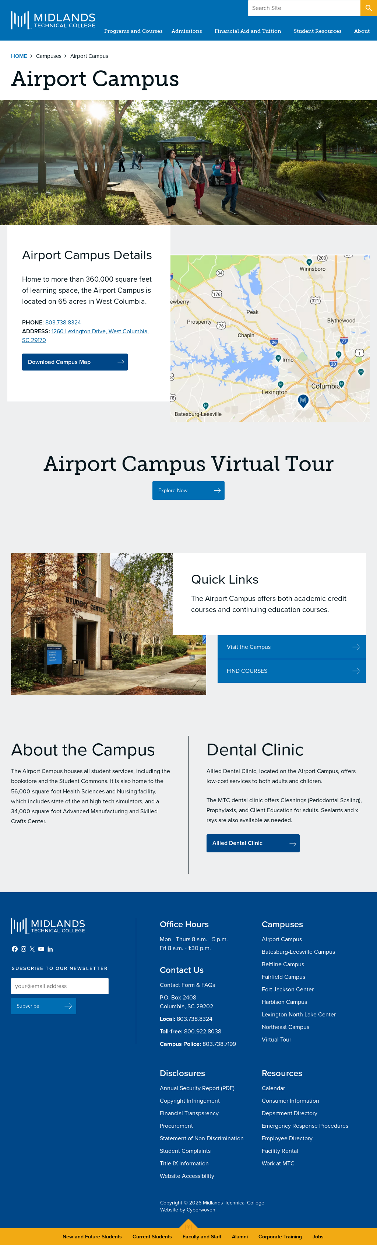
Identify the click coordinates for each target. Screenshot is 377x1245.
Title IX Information (184, 1163)
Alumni (240, 1237)
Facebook (15, 949)
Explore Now (172, 503)
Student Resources (318, 31)
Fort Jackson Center (288, 989)
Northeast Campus (285, 1027)
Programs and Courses (133, 31)
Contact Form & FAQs (187, 985)
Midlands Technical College (53, 20)
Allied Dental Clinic (237, 853)
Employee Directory (287, 1138)
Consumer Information (290, 1101)
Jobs (318, 1237)
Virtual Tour (276, 1039)
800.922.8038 (202, 1031)
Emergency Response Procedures (305, 1126)
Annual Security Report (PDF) (197, 1088)
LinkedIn (50, 949)
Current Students (152, 1237)
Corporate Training (280, 1237)
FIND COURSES (247, 684)
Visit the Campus (249, 660)
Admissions (187, 31)
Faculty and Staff (202, 1237)
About (362, 31)
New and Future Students (92, 1237)
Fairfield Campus (283, 977)
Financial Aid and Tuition (248, 31)
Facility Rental (280, 1151)
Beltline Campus (283, 964)
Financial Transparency (189, 1113)
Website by (187, 1210)
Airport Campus (282, 939)
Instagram (24, 949)
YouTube (41, 949)
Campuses (48, 56)
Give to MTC (296, 7)
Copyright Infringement (190, 1101)
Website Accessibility (187, 1176)
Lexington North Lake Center (299, 1014)
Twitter (32, 949)
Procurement (176, 1126)
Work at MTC (278, 1163)
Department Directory (289, 1113)
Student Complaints (185, 1151)
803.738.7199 (219, 1044)
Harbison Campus (284, 1002)
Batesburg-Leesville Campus (298, 952)
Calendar (273, 1088)
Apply (341, 7)
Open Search (368, 7)
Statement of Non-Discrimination (202, 1138)
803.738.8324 (194, 1019)
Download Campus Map (59, 362)
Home (19, 56)
